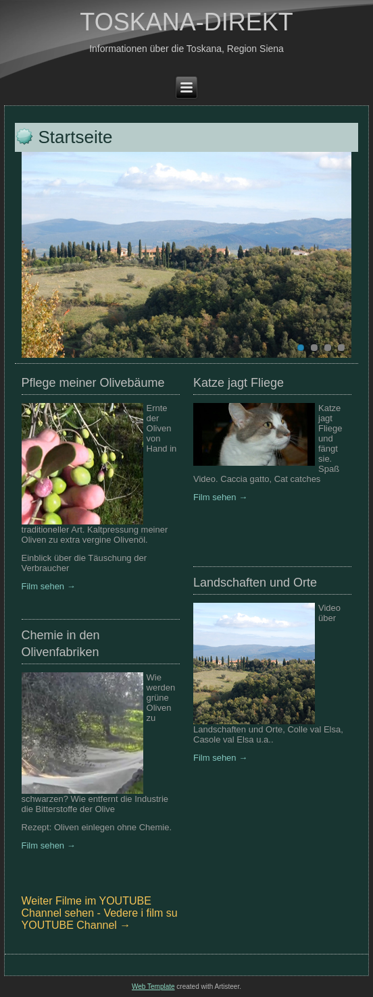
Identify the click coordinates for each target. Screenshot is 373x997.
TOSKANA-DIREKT (186, 22)
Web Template (153, 986)
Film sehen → (49, 586)
